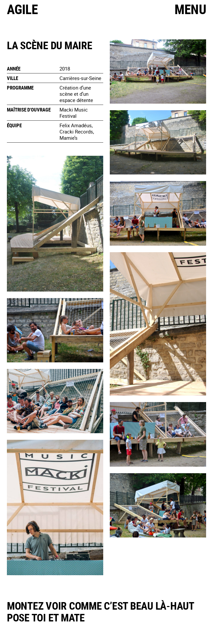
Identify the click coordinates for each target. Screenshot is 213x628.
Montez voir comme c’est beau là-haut (100, 605)
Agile (22, 9)
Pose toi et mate (46, 617)
